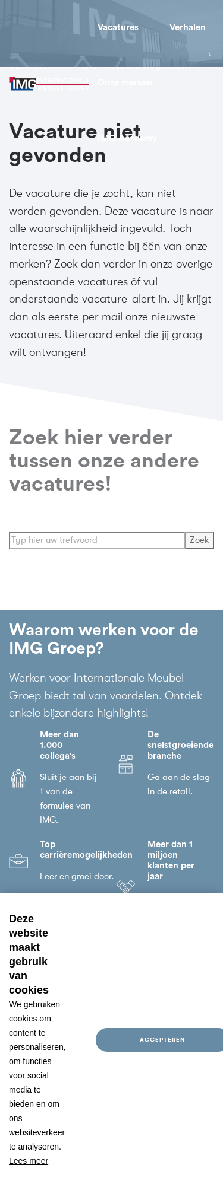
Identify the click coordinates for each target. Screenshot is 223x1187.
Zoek (199, 546)
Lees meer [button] (28, 1161)
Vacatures (118, 27)
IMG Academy (127, 138)
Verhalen (187, 27)
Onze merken (125, 82)
